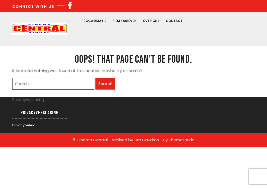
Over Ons (151, 21)
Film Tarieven (125, 21)
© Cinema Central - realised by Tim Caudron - (117, 140)
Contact (174, 21)
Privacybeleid (23, 125)
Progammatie (93, 21)
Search (105, 83)
